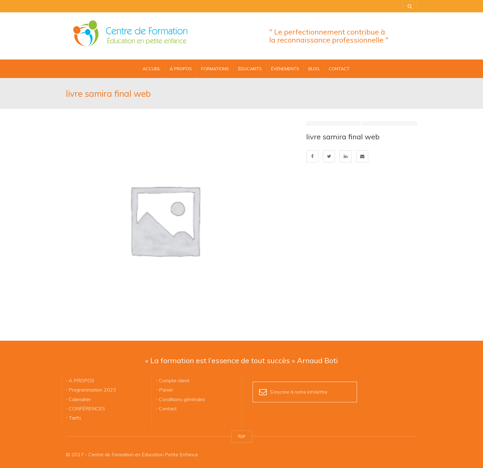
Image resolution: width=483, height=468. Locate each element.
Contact (168, 408)
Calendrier (80, 399)
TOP (242, 436)
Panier (166, 390)
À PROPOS (181, 69)
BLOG (313, 69)
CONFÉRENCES (87, 408)
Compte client (174, 380)
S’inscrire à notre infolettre (298, 392)
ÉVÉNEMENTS (285, 69)
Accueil (151, 69)
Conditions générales (182, 399)
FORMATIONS (215, 69)
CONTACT (339, 69)
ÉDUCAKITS (250, 69)
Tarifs (75, 418)
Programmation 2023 (92, 390)
